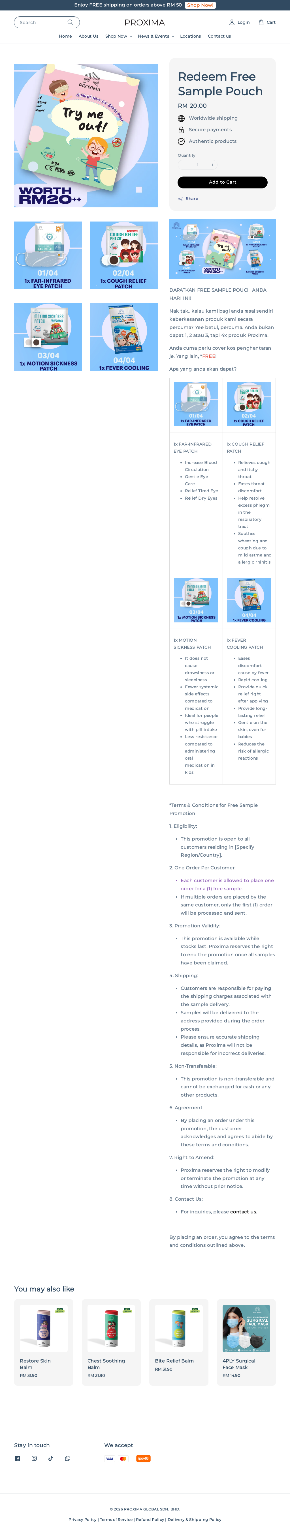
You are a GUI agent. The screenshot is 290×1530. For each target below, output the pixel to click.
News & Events (153, 36)
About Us (89, 36)
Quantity (186, 155)
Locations (190, 36)
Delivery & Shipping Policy (194, 1519)
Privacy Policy (83, 1519)
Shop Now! (200, 5)
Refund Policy (150, 1519)
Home (65, 36)
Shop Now (116, 36)
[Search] (70, 22)
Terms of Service (116, 1519)
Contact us (219, 36)
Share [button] (188, 198)
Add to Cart (222, 182)
